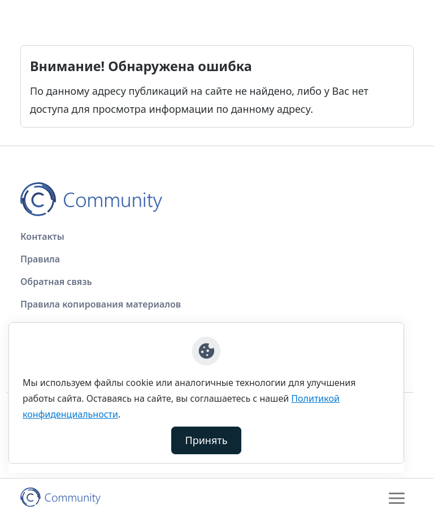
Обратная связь (56, 281)
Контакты (42, 236)
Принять (206, 440)
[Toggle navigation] (397, 498)
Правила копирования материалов (100, 304)
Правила (40, 259)
